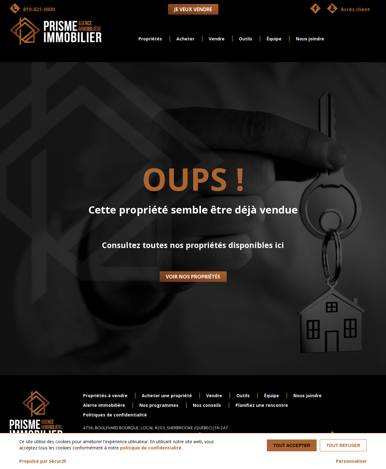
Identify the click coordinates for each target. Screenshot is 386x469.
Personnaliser (351, 461)
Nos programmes (159, 405)
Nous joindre (310, 39)
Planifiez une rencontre (261, 405)
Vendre (217, 39)
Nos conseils (207, 405)
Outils (245, 39)
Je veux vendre (193, 9)
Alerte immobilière (104, 405)
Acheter (185, 39)
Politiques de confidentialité (115, 415)
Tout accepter (291, 445)
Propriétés (150, 39)
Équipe (274, 39)
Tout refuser (343, 445)
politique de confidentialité (150, 448)
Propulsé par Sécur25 (42, 461)
